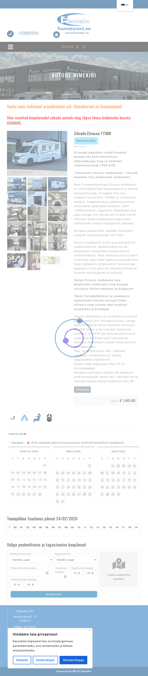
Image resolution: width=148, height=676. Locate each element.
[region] (50, 648)
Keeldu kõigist (45, 660)
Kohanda (22, 660)
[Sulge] (90, 630)
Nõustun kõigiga (73, 660)
